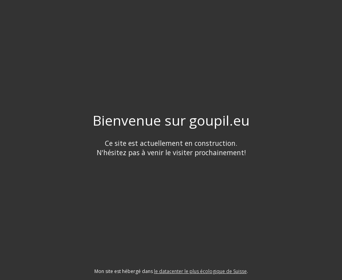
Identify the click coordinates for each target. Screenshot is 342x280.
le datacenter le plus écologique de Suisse (200, 271)
